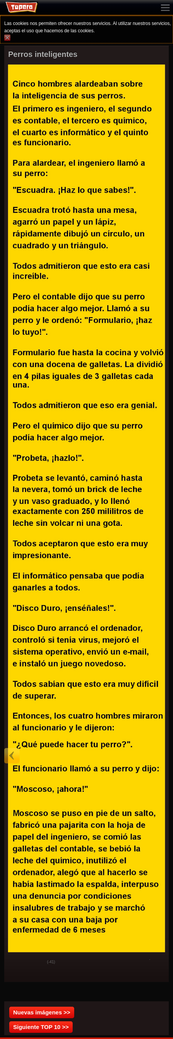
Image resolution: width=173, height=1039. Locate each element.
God (16, 962)
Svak (35, 962)
